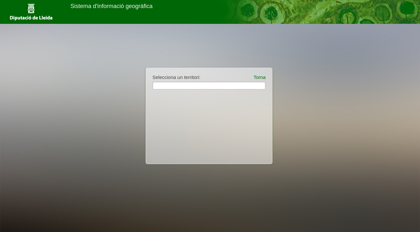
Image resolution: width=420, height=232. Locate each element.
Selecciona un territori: (176, 77)
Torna (259, 77)
